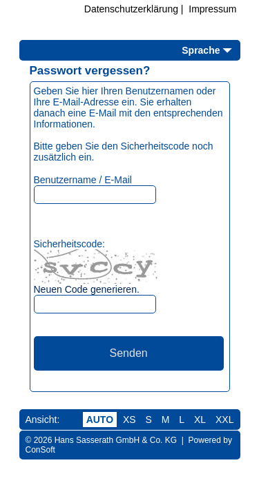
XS (129, 419)
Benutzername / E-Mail (83, 179)
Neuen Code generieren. (87, 289)
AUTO (99, 419)
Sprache (201, 50)
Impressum (212, 8)
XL (200, 419)
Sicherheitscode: (70, 243)
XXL (224, 419)
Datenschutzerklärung (131, 8)
